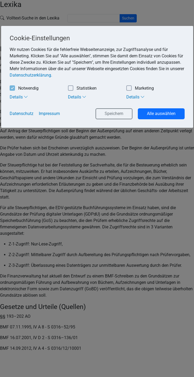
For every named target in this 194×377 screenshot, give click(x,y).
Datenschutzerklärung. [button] (31, 75)
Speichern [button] (114, 113)
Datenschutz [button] (21, 113)
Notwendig (24, 88)
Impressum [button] (49, 113)
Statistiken (82, 88)
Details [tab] (19, 97)
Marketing (140, 88)
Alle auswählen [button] (161, 113)
